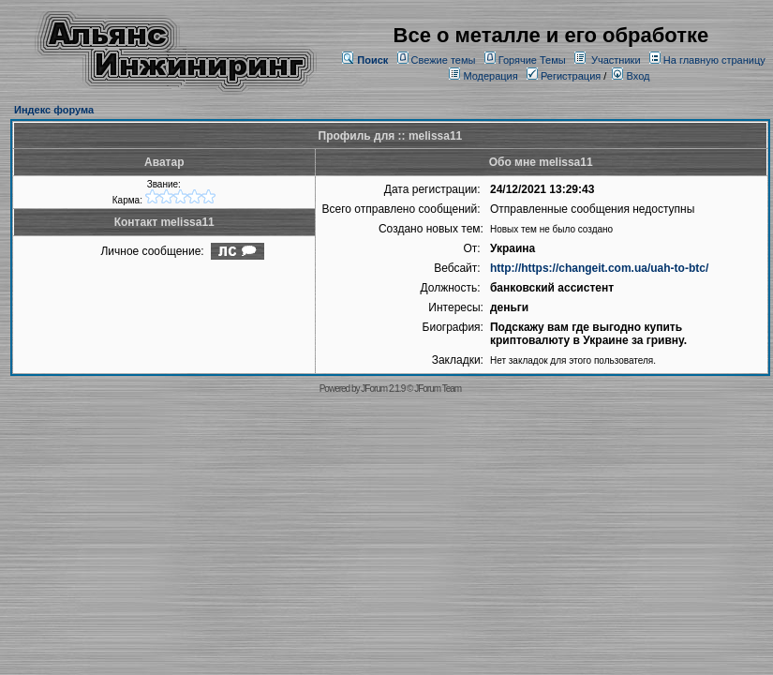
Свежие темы (443, 60)
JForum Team (437, 388)
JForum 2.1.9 (383, 388)
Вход (630, 76)
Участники (616, 60)
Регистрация (564, 76)
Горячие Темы (532, 60)
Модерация (490, 76)
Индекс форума (54, 109)
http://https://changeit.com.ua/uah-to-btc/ (599, 268)
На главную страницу (714, 60)
